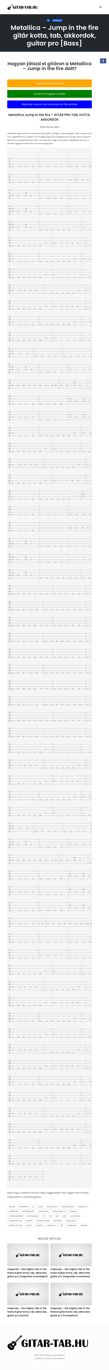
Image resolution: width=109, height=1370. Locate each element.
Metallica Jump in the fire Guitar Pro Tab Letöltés (49, 104)
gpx (64, 1216)
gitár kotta (52, 1207)
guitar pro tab (15, 1221)
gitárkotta (82, 1207)
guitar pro (75, 1216)
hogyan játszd (43, 1221)
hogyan (29, 1221)
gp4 (57, 1216)
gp (43, 1216)
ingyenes (58, 1221)
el (33, 1207)
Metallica (57, 20)
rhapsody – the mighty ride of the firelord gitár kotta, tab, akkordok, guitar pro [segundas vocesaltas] (70, 1273)
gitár (40, 1207)
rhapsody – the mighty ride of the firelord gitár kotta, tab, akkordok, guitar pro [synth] (27, 1312)
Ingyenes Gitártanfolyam (49, 83)
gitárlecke (13, 1211)
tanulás (83, 1225)
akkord (12, 1207)
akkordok (23, 1207)
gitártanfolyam (16, 1216)
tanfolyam (71, 1225)
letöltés (39, 1225)
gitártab (73, 1211)
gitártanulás (32, 1216)
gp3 (50, 1216)
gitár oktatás (67, 1207)
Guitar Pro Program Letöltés (49, 93)
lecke (29, 1225)
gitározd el (43, 1211)
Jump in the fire (15, 1225)
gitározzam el (59, 1211)
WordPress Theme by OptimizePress (50, 1358)
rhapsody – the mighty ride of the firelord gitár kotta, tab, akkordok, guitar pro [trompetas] (70, 1312)
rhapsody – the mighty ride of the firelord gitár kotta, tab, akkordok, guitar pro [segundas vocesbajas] (27, 1273)
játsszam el (71, 1221)
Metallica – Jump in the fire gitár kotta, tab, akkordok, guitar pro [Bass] (54, 35)
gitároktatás (28, 1211)
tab (61, 1225)
